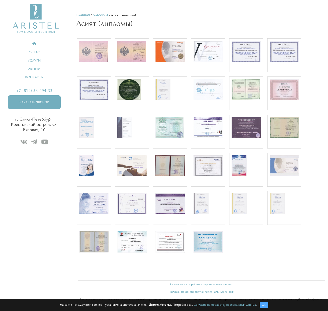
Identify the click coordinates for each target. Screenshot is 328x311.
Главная (83, 15)
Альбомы (100, 15)
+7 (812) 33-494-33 (34, 91)
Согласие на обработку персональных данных (201, 284)
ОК (264, 305)
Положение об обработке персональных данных (201, 292)
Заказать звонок (34, 102)
